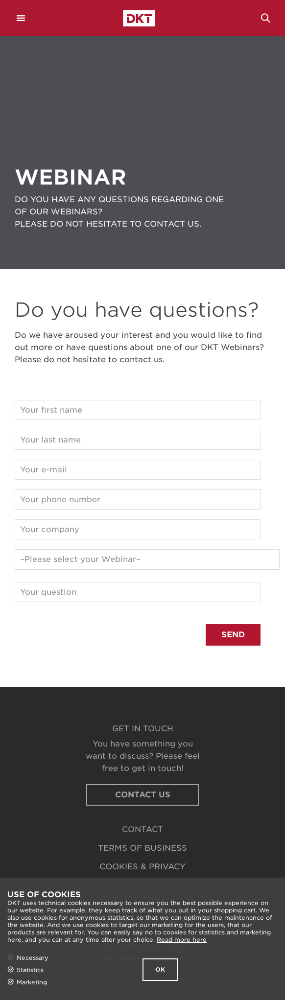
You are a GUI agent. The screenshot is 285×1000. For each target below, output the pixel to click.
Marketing (32, 982)
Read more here (182, 939)
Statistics (30, 970)
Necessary (32, 957)
